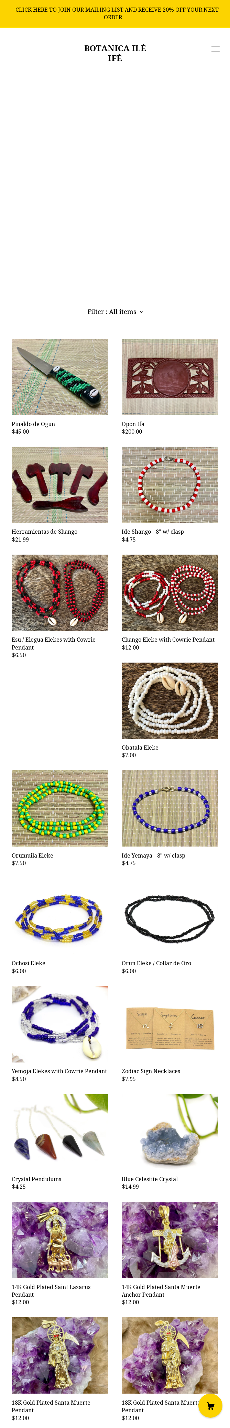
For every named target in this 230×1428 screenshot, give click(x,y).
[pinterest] (54, 1376)
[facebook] (13, 1376)
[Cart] (210, 1406)
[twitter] (44, 1376)
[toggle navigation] (215, 49)
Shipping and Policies (38, 1395)
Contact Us (24, 1387)
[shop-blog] (33, 1376)
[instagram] (23, 1376)
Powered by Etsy (32, 1413)
